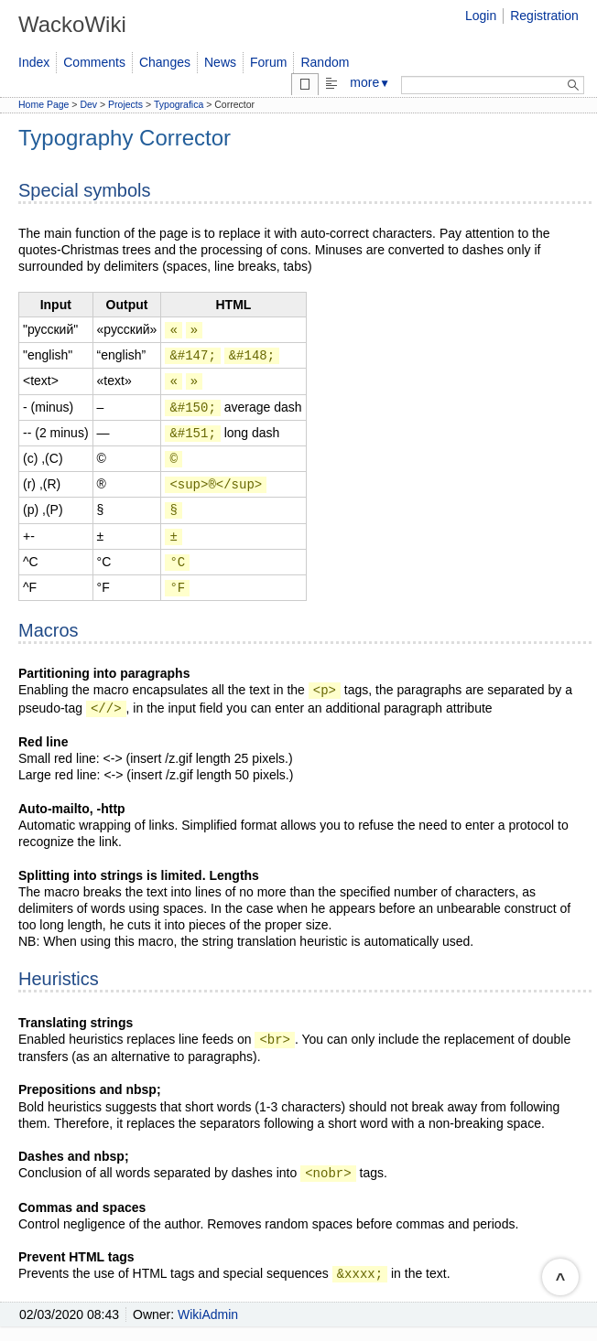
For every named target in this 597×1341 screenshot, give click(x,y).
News (220, 62)
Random (324, 62)
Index (33, 62)
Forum (268, 62)
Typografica (178, 104)
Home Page (43, 104)
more (370, 82)
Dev (88, 104)
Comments (94, 62)
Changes (164, 62)
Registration (544, 15)
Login (480, 15)
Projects (125, 104)
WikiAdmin (208, 1314)
